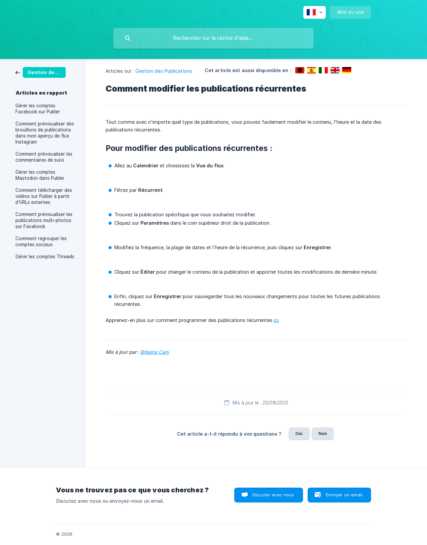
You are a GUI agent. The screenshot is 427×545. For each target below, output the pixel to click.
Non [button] (322, 433)
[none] (314, 12)
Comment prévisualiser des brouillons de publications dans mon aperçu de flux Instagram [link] (44, 133)
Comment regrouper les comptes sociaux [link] (41, 241)
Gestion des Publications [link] (163, 71)
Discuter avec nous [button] (273, 494)
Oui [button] (299, 433)
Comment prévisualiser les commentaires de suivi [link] (43, 157)
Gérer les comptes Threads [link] (44, 256)
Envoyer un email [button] (344, 494)
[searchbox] (213, 38)
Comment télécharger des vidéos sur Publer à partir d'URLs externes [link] (43, 196)
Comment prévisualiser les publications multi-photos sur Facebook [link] (43, 220)
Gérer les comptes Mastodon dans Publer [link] (39, 175)
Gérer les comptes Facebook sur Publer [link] (37, 108)
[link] (40, 72)
